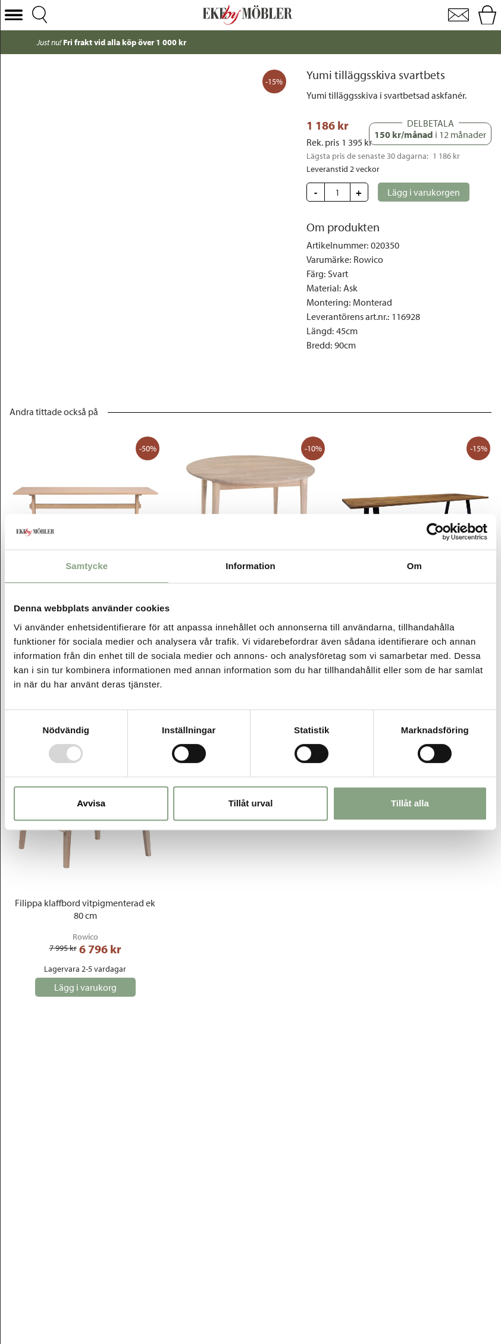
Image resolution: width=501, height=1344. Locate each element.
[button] (14, 15)
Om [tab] (414, 566)
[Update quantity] (337, 192)
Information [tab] (250, 566)
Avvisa (91, 803)
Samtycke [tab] (86, 566)
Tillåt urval (250, 803)
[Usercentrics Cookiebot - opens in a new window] (435, 532)
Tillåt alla (410, 803)
